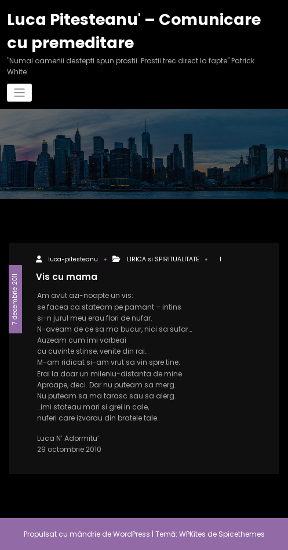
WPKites (193, 534)
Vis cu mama (66, 277)
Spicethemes (241, 534)
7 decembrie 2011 (14, 299)
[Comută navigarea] (19, 93)
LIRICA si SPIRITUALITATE (163, 259)
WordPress (131, 534)
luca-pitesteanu (73, 259)
